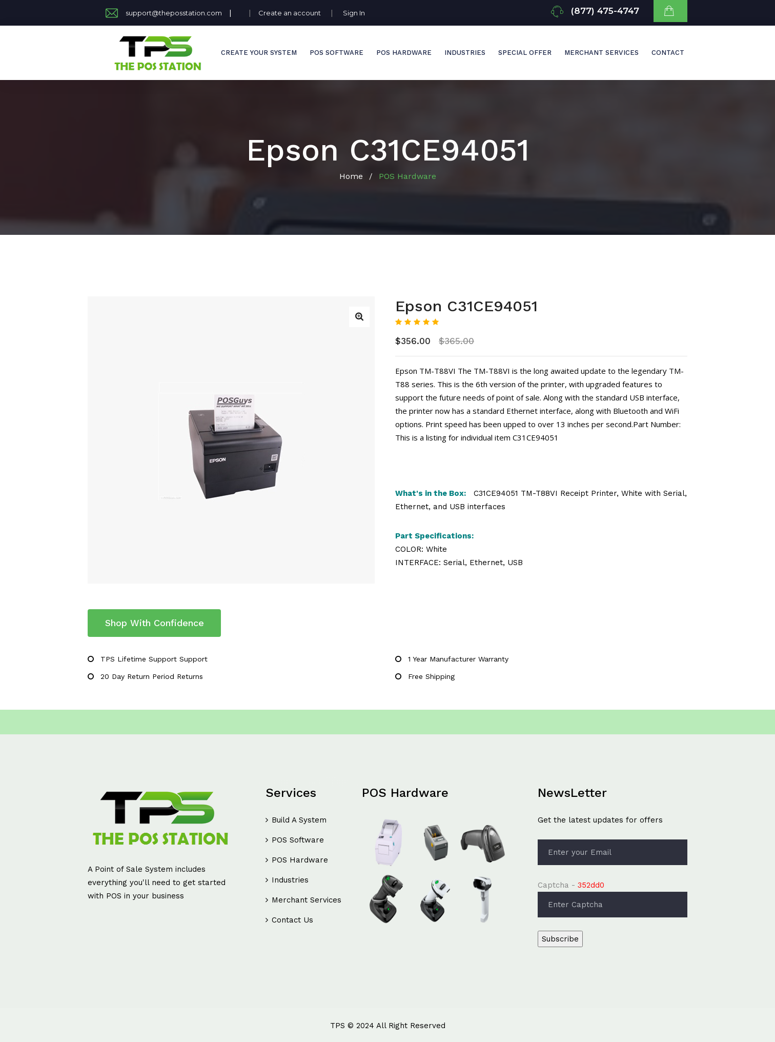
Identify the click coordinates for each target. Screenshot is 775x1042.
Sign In (354, 13)
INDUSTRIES (464, 52)
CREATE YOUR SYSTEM (259, 52)
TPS (337, 1025)
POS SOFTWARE (336, 52)
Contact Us (292, 920)
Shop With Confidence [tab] (154, 622)
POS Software (298, 840)
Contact (667, 52)
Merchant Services (601, 52)
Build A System (299, 820)
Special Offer (525, 52)
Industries (290, 880)
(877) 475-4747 (605, 11)
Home (351, 176)
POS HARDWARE (404, 52)
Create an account (289, 13)
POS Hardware (300, 860)
